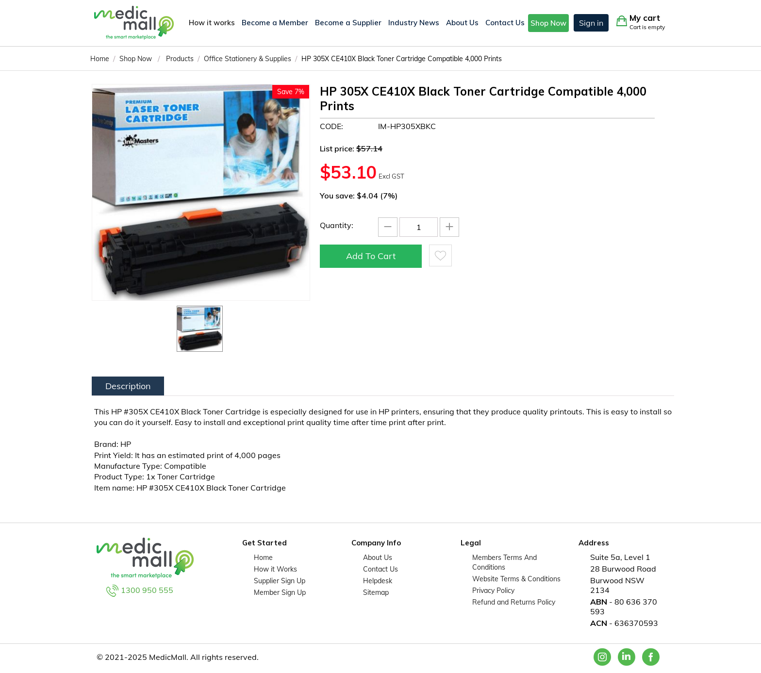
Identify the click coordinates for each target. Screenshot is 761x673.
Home (263, 557)
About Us (462, 22)
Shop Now (548, 23)
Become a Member (275, 22)
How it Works (275, 569)
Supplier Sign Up (279, 580)
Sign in (591, 23)
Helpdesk (377, 580)
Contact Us (505, 22)
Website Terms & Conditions (516, 579)
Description (128, 386)
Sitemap (376, 592)
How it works (212, 22)
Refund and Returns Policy (513, 602)
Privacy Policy (493, 590)
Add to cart (371, 256)
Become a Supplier (348, 22)
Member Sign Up (280, 592)
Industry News (413, 22)
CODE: (331, 126)
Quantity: (336, 225)
